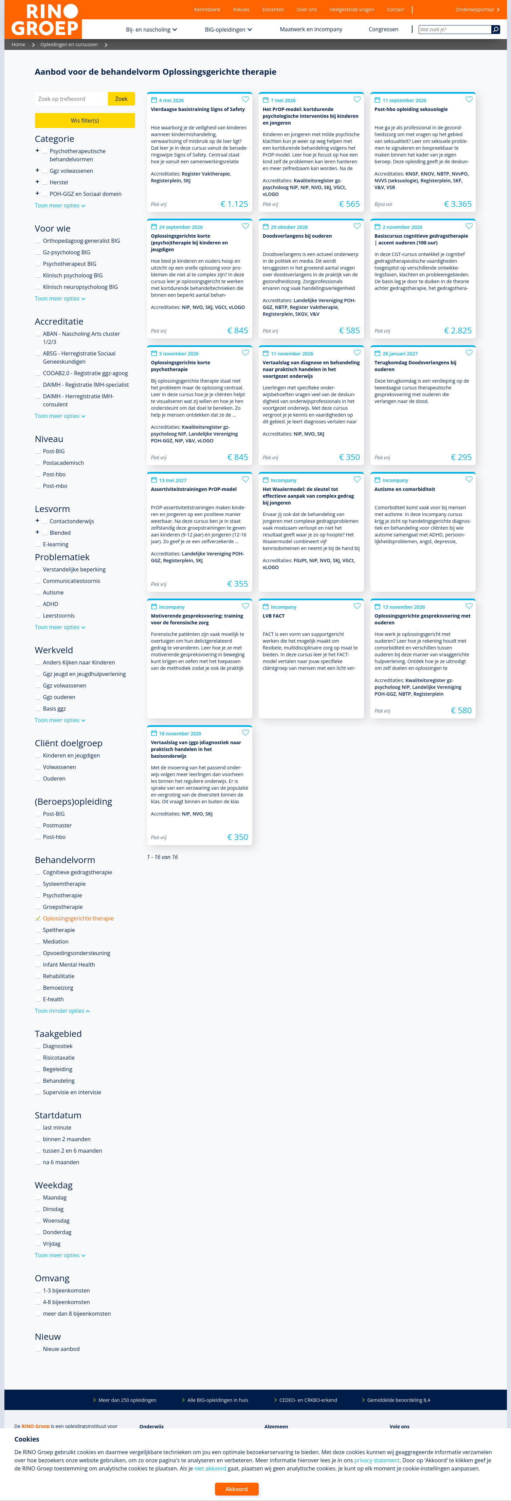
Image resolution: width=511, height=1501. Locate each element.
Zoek (121, 99)
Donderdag (57, 1232)
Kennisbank (207, 9)
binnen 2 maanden (67, 1139)
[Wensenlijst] (429, 9)
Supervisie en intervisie (72, 1092)
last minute (57, 1127)
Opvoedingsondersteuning (76, 953)
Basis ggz (54, 708)
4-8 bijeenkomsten (66, 1302)
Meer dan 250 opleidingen (127, 1400)
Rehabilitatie (59, 976)
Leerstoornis (59, 615)
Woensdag (56, 1220)
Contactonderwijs (37, 520)
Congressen (384, 29)
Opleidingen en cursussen (69, 44)
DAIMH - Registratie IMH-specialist (86, 384)
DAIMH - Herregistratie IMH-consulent (78, 400)
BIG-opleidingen (225, 29)
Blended (37, 532)
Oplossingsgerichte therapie (78, 918)
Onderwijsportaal (475, 9)
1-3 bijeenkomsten (66, 1290)
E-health (53, 999)
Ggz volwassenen (71, 171)
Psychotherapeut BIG (69, 264)
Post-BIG (54, 451)
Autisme (53, 592)
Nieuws (241, 9)
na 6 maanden (61, 1162)
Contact (395, 9)
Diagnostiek (58, 1046)
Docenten (273, 9)
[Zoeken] (495, 29)
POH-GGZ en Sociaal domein (86, 194)
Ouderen (54, 778)
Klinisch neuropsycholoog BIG (80, 287)
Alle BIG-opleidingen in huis (217, 1400)
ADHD (50, 604)
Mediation (56, 941)
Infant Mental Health (69, 964)
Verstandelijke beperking (74, 569)
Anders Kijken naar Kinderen (79, 662)
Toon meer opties (57, 205)
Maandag (55, 1197)
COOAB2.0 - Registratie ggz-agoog (85, 373)
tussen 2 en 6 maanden (72, 1150)
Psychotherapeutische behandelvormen (37, 150)
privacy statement (377, 1460)
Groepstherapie (63, 907)
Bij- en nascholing (148, 29)
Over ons (307, 9)
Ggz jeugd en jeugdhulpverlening (84, 674)
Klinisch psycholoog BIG (73, 275)
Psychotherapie (62, 895)
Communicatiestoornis (72, 581)
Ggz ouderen (59, 697)
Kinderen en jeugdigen (71, 755)
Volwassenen (59, 767)
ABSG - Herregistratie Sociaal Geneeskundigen (79, 357)
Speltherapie (59, 930)
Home (18, 44)
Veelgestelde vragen (352, 9)
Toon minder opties (60, 1010)
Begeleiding (57, 1069)
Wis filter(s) (85, 120)
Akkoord (237, 1489)
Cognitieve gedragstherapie (77, 872)
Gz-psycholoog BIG (66, 252)
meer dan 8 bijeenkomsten (77, 1313)
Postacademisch (63, 462)
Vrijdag (52, 1243)
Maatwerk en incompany (311, 29)
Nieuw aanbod (61, 1349)
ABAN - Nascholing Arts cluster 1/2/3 (81, 338)
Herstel (59, 182)
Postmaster (57, 825)
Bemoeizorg (58, 987)
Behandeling (59, 1080)
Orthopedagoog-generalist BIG (81, 240)
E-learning (56, 544)
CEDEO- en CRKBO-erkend (308, 1400)
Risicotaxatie (59, 1057)
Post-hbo (54, 474)
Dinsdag (53, 1209)
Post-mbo (55, 486)
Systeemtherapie (64, 883)
